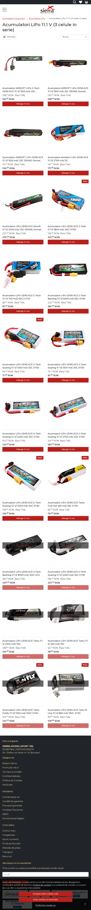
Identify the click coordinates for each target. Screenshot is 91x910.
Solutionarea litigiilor (13, 818)
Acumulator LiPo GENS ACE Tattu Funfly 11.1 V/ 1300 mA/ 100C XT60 (20, 711)
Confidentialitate (11, 776)
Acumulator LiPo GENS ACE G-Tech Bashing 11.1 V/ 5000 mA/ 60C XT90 (67, 297)
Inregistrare (8, 835)
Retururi (7, 856)
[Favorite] (80, 2)
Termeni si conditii (11, 772)
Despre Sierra (9, 763)
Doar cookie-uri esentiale (45, 899)
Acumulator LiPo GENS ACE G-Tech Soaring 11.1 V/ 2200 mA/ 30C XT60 (21, 435)
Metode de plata (11, 848)
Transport (7, 852)
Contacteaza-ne (11, 797)
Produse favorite (11, 843)
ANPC (5, 814)
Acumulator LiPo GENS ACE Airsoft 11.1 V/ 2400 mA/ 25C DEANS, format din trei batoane (21, 228)
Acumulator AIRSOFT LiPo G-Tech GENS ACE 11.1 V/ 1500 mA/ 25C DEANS (20, 90)
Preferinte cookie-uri (45, 905)
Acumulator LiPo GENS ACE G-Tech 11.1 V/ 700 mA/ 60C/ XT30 (21, 297)
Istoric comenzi (10, 839)
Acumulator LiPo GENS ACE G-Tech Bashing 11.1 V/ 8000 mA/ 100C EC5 (21, 573)
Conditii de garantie (12, 801)
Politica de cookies (42, 885)
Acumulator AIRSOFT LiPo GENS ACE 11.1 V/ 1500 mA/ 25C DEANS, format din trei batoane (22, 159)
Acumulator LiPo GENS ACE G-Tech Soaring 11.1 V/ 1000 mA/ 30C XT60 (21, 366)
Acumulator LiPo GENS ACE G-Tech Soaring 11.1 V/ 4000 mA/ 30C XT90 (67, 573)
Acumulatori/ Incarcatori (13, 18)
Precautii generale (12, 805)
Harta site (7, 784)
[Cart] (86, 2)
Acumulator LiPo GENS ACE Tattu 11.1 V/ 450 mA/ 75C (68, 642)
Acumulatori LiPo (37, 18)
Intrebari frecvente (12, 810)
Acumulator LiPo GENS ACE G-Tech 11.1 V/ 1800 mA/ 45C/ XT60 (67, 228)
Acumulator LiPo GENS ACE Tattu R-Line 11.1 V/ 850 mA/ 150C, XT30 (68, 711)
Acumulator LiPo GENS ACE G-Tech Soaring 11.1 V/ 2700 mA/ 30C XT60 (67, 435)
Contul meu (9, 830)
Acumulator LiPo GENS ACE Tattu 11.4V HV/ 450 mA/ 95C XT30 (66, 504)
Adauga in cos (23, 104)
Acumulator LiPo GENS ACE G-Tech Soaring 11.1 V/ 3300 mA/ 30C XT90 (21, 504)
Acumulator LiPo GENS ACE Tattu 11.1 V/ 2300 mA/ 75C (22, 642)
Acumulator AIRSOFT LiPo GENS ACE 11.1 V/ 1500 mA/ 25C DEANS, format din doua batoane (68, 90)
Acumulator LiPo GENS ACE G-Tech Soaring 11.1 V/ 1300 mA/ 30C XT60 (67, 366)
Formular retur (10, 767)
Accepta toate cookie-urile (45, 894)
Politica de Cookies (12, 780)
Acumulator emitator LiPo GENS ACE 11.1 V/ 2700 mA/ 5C (68, 159)
